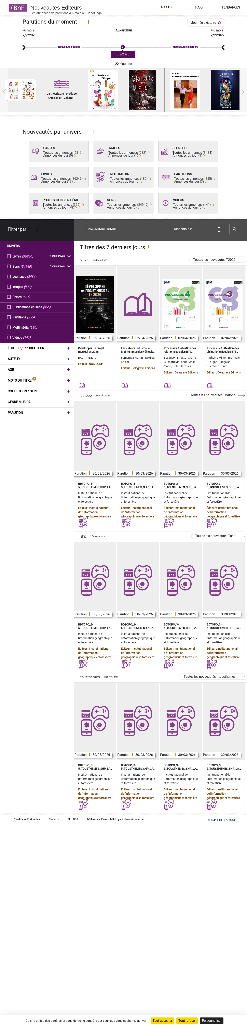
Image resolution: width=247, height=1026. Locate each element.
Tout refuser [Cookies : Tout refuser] (187, 1021)
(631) (26, 297)
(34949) (26, 266)
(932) (27, 287)
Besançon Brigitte (175, 357)
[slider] (123, 47)
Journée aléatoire (206, 23)
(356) (47, 307)
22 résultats (123, 64)
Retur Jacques (182, 366)
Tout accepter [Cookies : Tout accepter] (162, 1021)
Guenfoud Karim (217, 366)
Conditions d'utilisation (27, 819)
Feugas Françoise (219, 362)
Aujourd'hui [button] (123, 30)
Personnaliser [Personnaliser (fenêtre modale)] (211, 1021)
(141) (27, 337)
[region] (123, 91)
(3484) (31, 276)
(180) (33, 327)
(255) (31, 317)
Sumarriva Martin (132, 357)
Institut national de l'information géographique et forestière (95, 497)
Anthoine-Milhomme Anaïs (223, 357)
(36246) (27, 256)
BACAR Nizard (87, 357)
